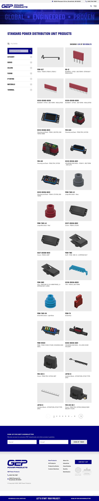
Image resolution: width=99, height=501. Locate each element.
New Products (52, 460)
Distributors (66, 472)
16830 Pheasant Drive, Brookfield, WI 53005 (66, 1)
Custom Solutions (53, 469)
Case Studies (67, 466)
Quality (65, 469)
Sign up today (79, 442)
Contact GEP (83, 462)
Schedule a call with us (16, 498)
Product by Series (53, 466)
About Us (65, 460)
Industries (66, 463)
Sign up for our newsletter (81, 498)
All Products (52, 463)
